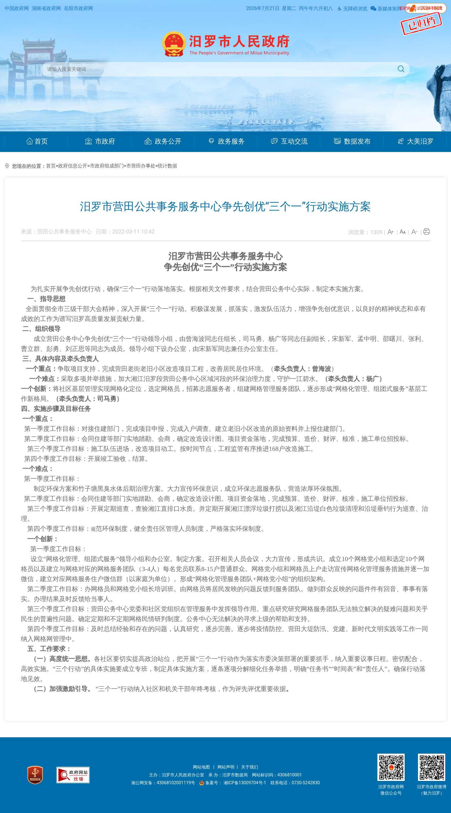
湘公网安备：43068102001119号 (163, 782)
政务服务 (226, 141)
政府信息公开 (72, 166)
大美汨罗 (415, 141)
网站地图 (202, 767)
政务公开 (163, 141)
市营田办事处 (140, 166)
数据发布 (352, 141)
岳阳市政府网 (78, 8)
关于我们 (249, 767)
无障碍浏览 (352, 9)
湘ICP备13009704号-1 (245, 782)
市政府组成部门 (107, 166)
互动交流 (289, 141)
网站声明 (225, 767)
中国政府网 (17, 8)
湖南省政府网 (46, 8)
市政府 (100, 141)
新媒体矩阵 (386, 9)
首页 (37, 141)
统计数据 (167, 166)
